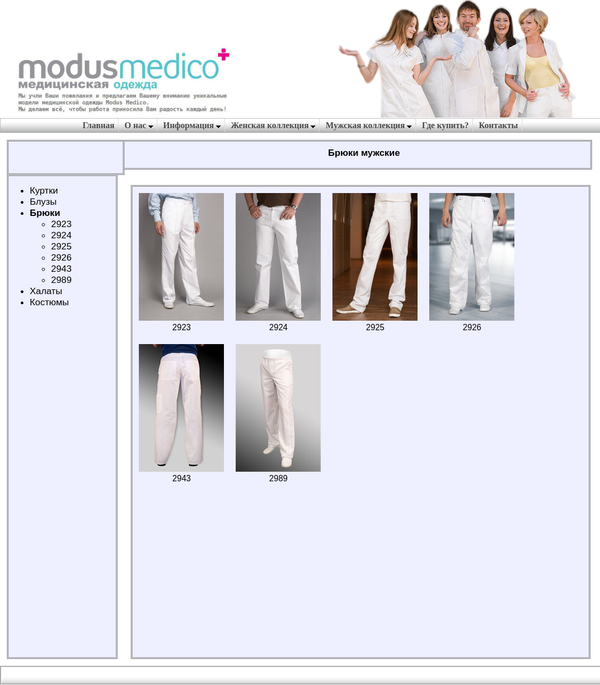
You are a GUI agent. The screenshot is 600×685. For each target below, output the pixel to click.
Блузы (43, 201)
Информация (192, 125)
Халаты (46, 291)
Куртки (44, 190)
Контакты (498, 125)
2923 (61, 224)
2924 (61, 235)
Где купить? (445, 125)
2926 (61, 257)
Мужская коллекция (369, 125)
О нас (138, 125)
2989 (61, 279)
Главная (98, 125)
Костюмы (49, 302)
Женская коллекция (273, 125)
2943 (61, 268)
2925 (61, 246)
